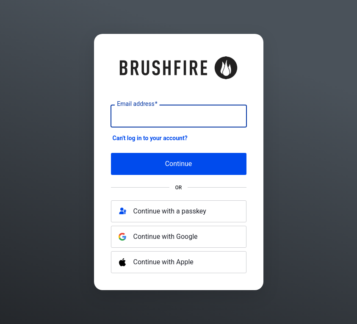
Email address (137, 104)
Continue (178, 164)
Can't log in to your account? (150, 138)
